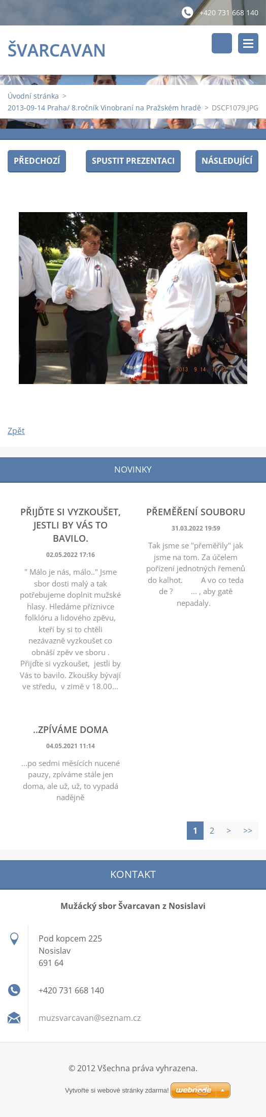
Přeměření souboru (195, 512)
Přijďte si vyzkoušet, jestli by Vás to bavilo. (70, 525)
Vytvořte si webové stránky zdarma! (117, 1090)
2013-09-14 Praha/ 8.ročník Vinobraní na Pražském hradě (104, 107)
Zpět (16, 430)
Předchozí (37, 160)
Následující (227, 160)
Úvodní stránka (33, 96)
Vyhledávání (222, 43)
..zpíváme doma (70, 729)
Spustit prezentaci (133, 160)
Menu (248, 43)
